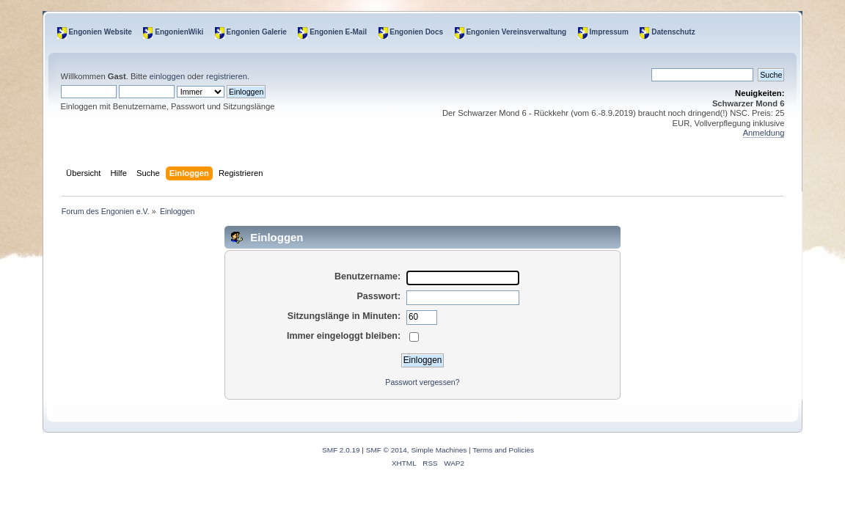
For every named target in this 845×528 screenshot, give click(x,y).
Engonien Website (100, 32)
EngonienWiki (179, 32)
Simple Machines (439, 450)
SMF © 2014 (386, 450)
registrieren (226, 76)
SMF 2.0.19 (341, 450)
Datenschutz (673, 32)
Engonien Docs (416, 32)
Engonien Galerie (257, 32)
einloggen (168, 76)
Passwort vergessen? (422, 382)
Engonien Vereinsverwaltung (516, 32)
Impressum (609, 32)
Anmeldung (764, 132)
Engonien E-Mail (338, 32)
